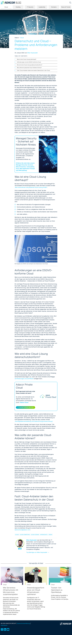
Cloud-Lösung (35, 534)
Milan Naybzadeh (32, 53)
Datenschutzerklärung (23, 623)
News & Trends (65, 7)
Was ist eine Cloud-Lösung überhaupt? (26, 59)
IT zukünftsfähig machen (25, 407)
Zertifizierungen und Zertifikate (24, 378)
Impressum (4, 625)
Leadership (42, 7)
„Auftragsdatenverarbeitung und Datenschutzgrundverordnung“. (34, 421)
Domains (53, 7)
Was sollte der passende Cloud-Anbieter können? (29, 67)
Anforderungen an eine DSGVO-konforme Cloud (29, 62)
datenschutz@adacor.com (22, 530)
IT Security (30, 7)
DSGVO (50, 534)
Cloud (6, 7)
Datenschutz (43, 534)
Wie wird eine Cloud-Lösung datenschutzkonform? (29, 65)
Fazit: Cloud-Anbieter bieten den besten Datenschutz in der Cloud (33, 70)
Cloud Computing (25, 534)
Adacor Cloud (24, 402)
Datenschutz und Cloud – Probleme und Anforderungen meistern (36, 45)
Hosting (18, 7)
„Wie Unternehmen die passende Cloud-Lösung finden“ (31, 187)
